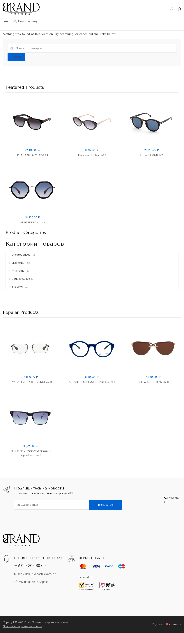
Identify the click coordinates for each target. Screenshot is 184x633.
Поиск (16, 57)
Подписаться (105, 504)
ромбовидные (18, 278)
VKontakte (171, 500)
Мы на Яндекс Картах (31, 582)
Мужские (15, 270)
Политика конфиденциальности (22, 626)
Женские (15, 262)
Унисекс (14, 286)
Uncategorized (18, 254)
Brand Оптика (32, 622)
